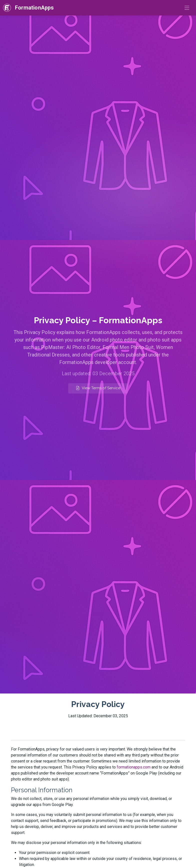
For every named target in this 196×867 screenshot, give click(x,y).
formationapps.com (133, 767)
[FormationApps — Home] (28, 8)
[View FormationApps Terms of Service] (98, 388)
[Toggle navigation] (187, 7)
